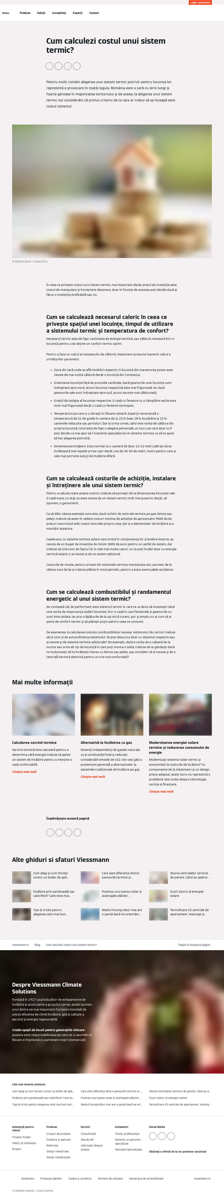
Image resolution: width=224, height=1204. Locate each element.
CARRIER (48, 1190)
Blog (37, 945)
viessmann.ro (20, 945)
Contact (94, 13)
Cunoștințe (59, 13)
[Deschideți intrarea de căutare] (210, 13)
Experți (77, 13)
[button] (195, 944)
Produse (25, 13)
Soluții (41, 13)
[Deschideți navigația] (6, 13)
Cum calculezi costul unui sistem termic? (71, 945)
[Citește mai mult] (43, 877)
